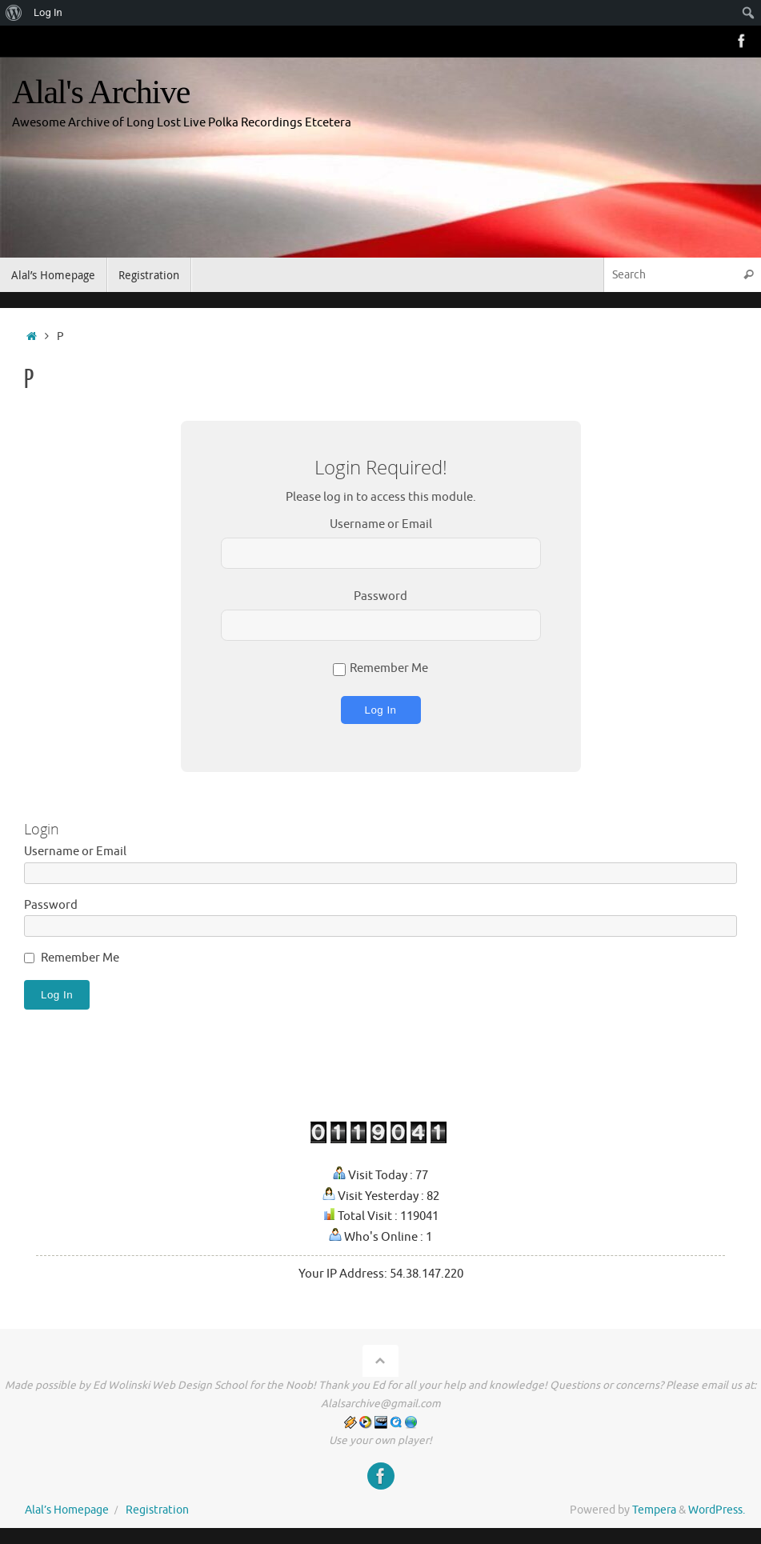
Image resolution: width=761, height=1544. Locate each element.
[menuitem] (14, 13)
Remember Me (380, 668)
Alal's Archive (101, 92)
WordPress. (716, 1510)
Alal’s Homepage (67, 1510)
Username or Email (381, 524)
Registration (157, 1510)
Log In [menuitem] (48, 12)
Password (380, 596)
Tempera (654, 1510)
